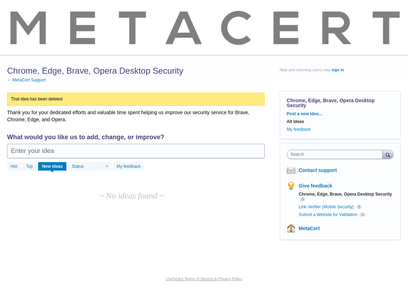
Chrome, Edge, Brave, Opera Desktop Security (345, 194)
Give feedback (315, 186)
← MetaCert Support (26, 80)
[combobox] (336, 154)
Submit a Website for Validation (329, 214)
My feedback (129, 166)
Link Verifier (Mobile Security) (327, 206)
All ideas (295, 121)
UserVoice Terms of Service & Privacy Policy (204, 279)
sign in (337, 70)
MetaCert (309, 228)
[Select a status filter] (90, 166)
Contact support (318, 170)
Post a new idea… (305, 113)
